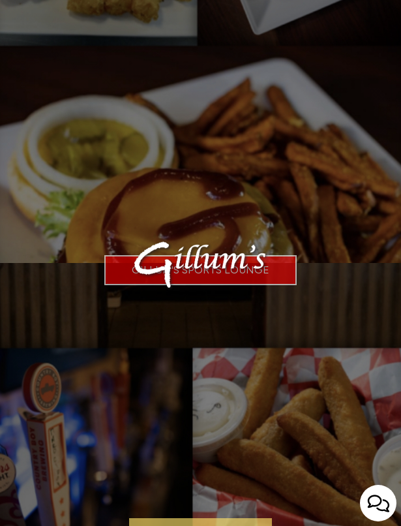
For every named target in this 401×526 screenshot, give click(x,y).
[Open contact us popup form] (378, 503)
